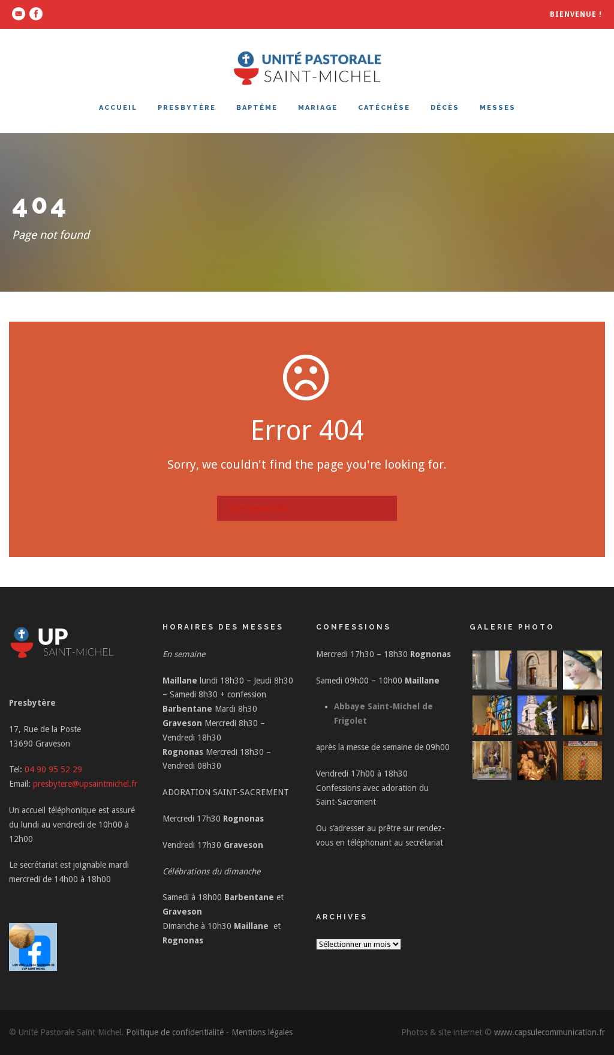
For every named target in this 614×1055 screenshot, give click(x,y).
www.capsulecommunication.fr (549, 1032)
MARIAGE (318, 108)
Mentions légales (262, 1032)
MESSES (498, 108)
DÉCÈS (445, 108)
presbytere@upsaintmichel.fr (85, 784)
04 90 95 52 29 (53, 769)
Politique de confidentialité (175, 1032)
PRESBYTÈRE (187, 108)
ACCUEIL (118, 108)
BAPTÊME (257, 108)
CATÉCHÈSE (384, 108)
